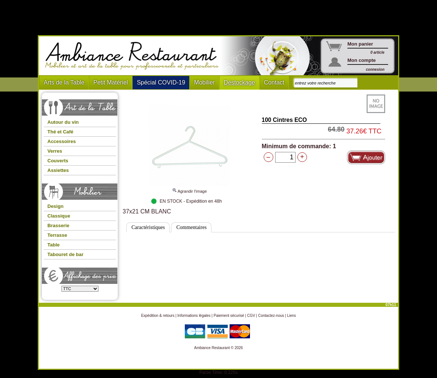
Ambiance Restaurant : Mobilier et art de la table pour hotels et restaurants (134, 56)
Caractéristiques (148, 227)
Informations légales (194, 316)
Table (53, 245)
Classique (58, 216)
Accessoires (61, 141)
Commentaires (191, 227)
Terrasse (57, 235)
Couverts (57, 160)
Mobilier (204, 82)
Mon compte (361, 60)
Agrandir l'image (189, 187)
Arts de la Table (64, 82)
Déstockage (239, 82)
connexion (375, 69)
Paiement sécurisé (229, 316)
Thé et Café (60, 132)
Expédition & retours (157, 316)
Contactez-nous (271, 316)
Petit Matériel (110, 82)
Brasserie (58, 225)
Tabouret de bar (65, 254)
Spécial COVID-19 (161, 82)
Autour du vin (63, 122)
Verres (54, 151)
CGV (251, 316)
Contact (274, 82)
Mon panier (360, 44)
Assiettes (58, 170)
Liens (291, 316)
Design (55, 206)
